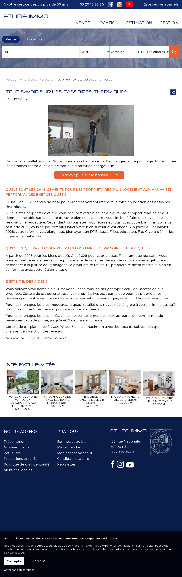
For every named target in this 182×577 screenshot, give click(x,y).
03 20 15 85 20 (92, 4)
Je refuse (39, 561)
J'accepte (14, 561)
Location (34, 39)
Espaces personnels (161, 4)
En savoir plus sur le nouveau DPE (89, 175)
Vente (11, 39)
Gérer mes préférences (19, 569)
